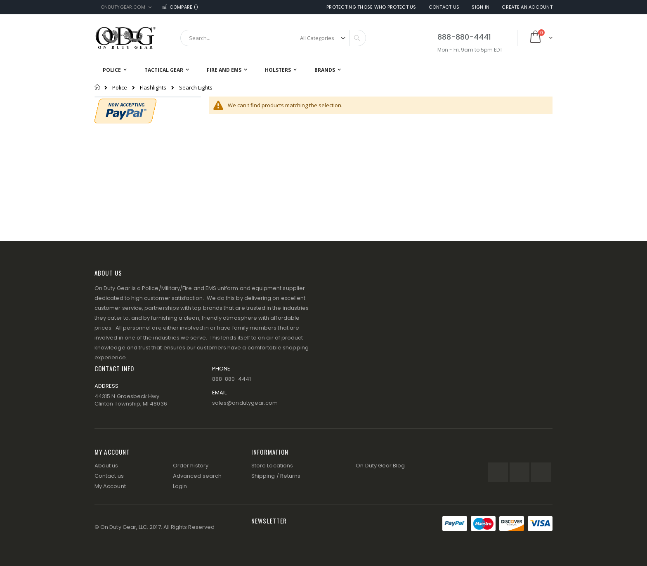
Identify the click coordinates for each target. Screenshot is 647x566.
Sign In (480, 7)
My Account (110, 486)
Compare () (180, 7)
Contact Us (444, 7)
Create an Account (527, 7)
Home (97, 87)
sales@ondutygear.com (245, 403)
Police (119, 87)
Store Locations (272, 465)
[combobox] (273, 38)
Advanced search (197, 476)
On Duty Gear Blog (380, 465)
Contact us (109, 476)
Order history (190, 465)
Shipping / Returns (275, 476)
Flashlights (153, 87)
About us (106, 465)
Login (180, 486)
